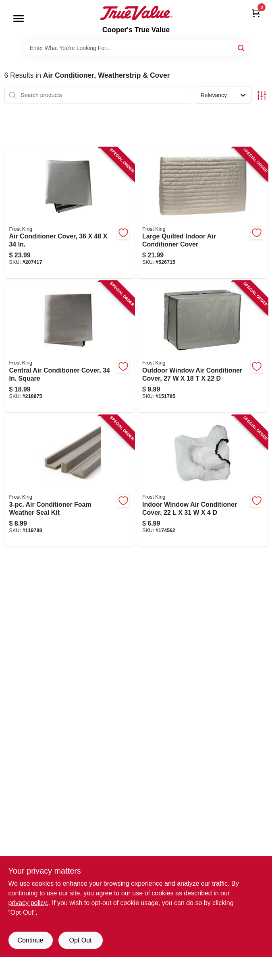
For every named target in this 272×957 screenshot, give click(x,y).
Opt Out (80, 940)
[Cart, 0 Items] (256, 13)
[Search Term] (136, 48)
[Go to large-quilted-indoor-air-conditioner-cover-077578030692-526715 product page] (202, 213)
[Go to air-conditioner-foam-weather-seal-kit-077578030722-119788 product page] (69, 481)
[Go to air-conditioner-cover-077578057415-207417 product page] (69, 213)
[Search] (241, 47)
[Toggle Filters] (261, 95)
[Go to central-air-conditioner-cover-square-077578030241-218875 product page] (69, 346)
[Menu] (18, 18)
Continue (30, 940)
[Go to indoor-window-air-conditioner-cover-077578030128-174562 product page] (202, 481)
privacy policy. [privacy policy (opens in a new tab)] (28, 902)
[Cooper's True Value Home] (136, 13)
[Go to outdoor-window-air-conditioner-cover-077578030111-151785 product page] (202, 346)
